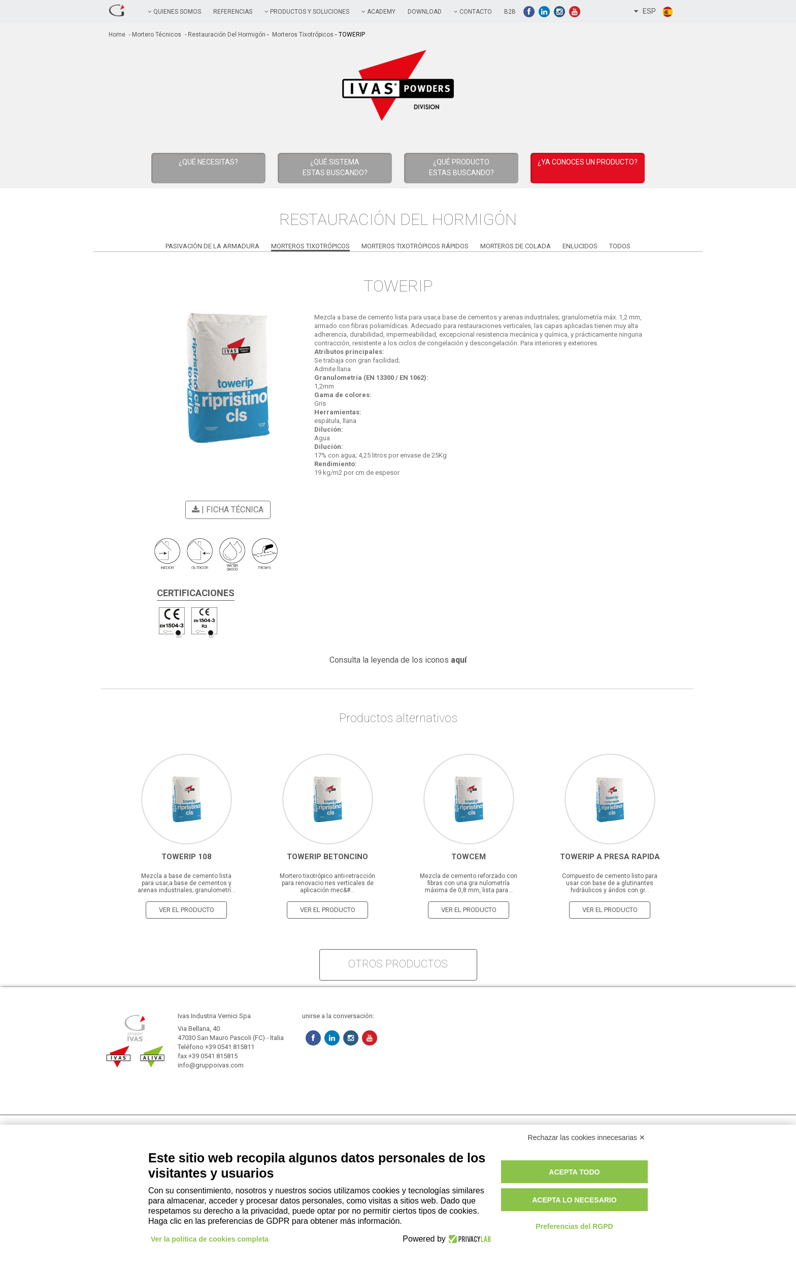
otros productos (398, 964)
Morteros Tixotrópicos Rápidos (415, 246)
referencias (232, 11)
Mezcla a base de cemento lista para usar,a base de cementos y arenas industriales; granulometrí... (187, 883)
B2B (510, 11)
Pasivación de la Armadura (212, 246)
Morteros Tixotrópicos (302, 34)
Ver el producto (186, 910)
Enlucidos (580, 246)
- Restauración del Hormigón (224, 34)
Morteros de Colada (515, 246)
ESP (654, 11)
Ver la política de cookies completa (210, 1239)
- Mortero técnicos (154, 34)
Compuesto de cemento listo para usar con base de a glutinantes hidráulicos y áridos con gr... (609, 883)
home (117, 34)
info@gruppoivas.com (211, 1065)
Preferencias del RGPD (574, 1226)
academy (378, 11)
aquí (459, 660)
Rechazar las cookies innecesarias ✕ (586, 1137)
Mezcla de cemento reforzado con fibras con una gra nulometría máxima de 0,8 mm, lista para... (468, 883)
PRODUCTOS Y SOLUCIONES (306, 11)
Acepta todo (574, 1172)
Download (425, 11)
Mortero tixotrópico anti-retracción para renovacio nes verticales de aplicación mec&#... (327, 883)
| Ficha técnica (226, 509)
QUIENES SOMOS (174, 11)
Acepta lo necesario (574, 1200)
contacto (473, 11)
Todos (620, 246)
